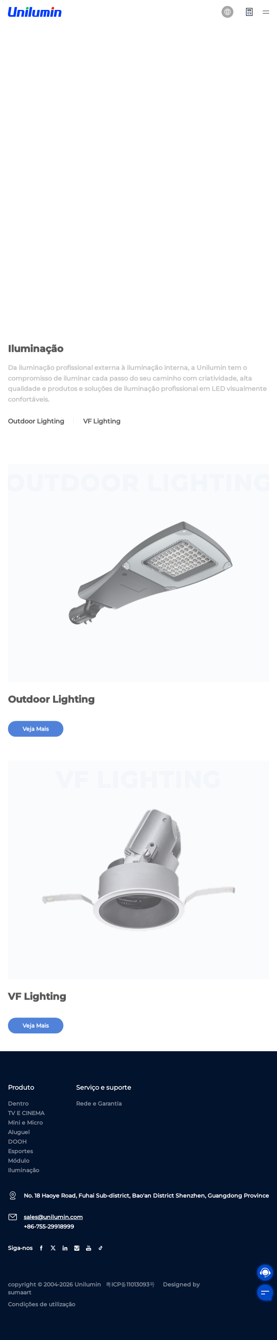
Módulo (18, 1160)
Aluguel (19, 1132)
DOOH (17, 1141)
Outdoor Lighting (36, 432)
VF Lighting (101, 432)
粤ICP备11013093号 (130, 1284)
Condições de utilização (41, 1304)
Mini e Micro (25, 1122)
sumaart (19, 1292)
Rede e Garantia (99, 1103)
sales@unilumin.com (53, 1217)
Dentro (18, 1103)
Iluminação (23, 1170)
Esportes (20, 1151)
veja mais (36, 739)
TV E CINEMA (26, 1113)
